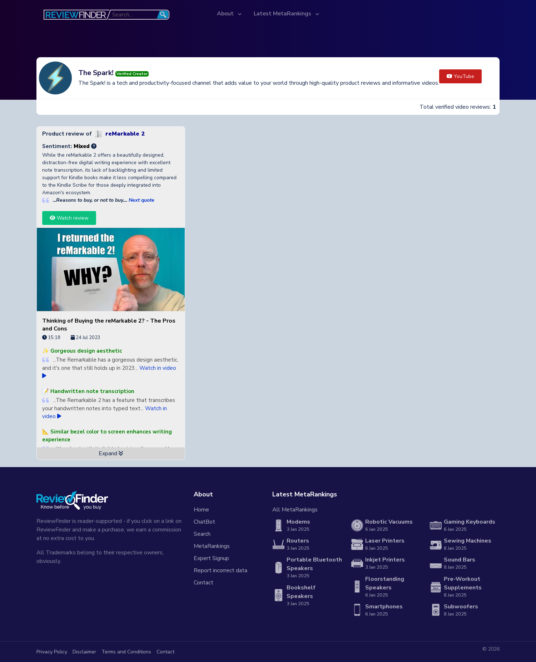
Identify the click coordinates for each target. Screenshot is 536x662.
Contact (203, 583)
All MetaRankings (295, 510)
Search (202, 534)
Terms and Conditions (126, 651)
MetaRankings (212, 546)
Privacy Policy (51, 651)
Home (201, 510)
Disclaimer (84, 651)
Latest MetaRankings (283, 14)
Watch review (69, 218)
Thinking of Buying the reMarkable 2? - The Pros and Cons (108, 325)
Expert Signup (211, 558)
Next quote (141, 200)
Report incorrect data (220, 570)
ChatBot (204, 522)
